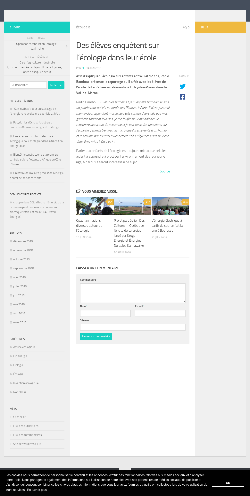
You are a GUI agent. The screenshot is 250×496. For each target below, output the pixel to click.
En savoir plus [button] (37, 489)
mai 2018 (19, 310)
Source (165, 177)
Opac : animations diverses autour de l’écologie (89, 231)
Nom (84, 312)
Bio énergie (20, 362)
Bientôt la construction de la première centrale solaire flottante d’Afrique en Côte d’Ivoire (35, 165)
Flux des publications (25, 431)
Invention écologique (26, 389)
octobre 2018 (21, 265)
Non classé (19, 398)
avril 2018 (19, 319)
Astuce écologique (24, 353)
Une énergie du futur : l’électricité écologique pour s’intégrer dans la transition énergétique (36, 146)
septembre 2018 (23, 274)
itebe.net (25, 13)
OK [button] (228, 482)
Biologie (18, 371)
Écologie (83, 33)
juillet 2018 (20, 292)
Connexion (19, 422)
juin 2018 (18, 301)
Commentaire (89, 285)
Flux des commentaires (27, 441)
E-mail (140, 312)
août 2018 (19, 283)
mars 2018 (19, 328)
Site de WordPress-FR (27, 450)
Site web (85, 326)
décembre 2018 (23, 247)
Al (83, 74)
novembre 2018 (23, 256)
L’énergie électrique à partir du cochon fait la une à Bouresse (167, 231)
